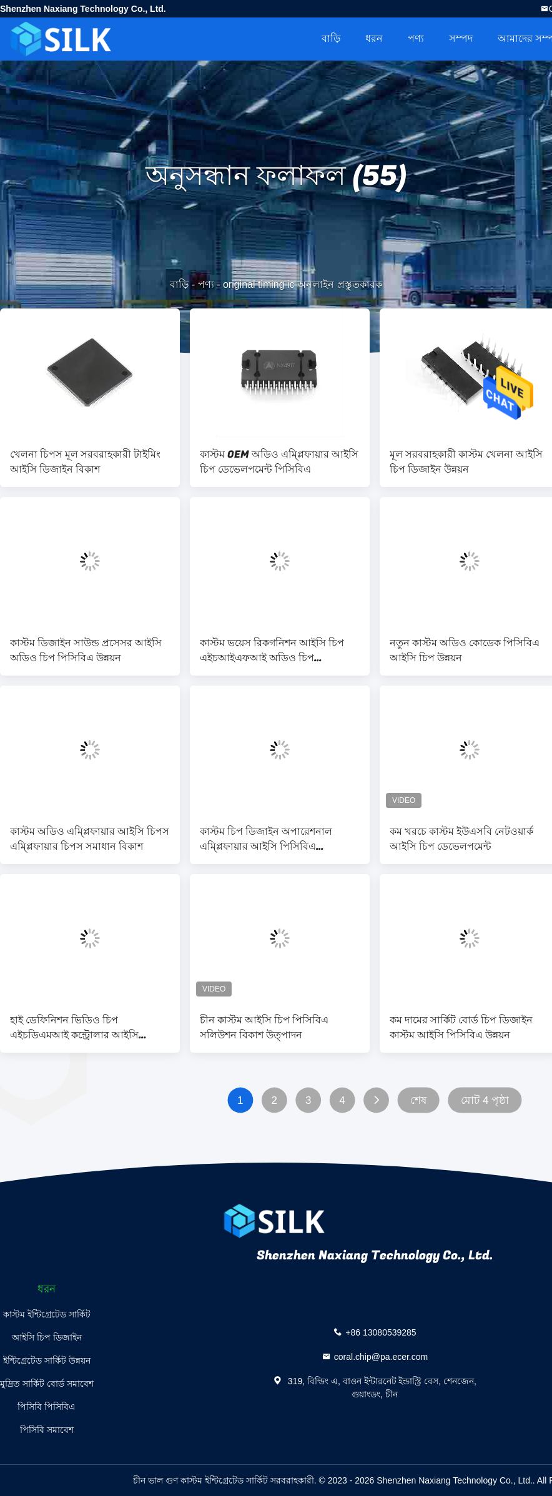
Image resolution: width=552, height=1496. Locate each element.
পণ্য (416, 38)
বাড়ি (331, 38)
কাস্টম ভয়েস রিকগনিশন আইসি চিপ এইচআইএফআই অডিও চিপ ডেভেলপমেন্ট (272, 651)
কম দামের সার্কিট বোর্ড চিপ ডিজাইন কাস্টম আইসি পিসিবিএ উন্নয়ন (461, 1028)
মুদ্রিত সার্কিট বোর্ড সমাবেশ (47, 1384)
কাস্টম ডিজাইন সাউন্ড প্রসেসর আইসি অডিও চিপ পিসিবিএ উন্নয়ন (86, 651)
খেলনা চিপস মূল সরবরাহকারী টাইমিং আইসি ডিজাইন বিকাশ (85, 462)
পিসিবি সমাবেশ (47, 1430)
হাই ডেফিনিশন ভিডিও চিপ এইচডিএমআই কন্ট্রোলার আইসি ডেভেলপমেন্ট (74, 1028)
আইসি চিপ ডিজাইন (47, 1337)
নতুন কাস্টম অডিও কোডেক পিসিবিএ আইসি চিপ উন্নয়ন (465, 651)
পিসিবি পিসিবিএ (46, 1407)
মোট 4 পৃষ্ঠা (485, 1100)
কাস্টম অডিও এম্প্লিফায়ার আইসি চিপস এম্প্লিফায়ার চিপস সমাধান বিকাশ (89, 839)
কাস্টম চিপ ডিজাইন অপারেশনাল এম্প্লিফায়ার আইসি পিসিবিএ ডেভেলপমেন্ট (266, 839)
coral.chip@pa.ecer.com (381, 1357)
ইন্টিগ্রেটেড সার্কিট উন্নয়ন (47, 1361)
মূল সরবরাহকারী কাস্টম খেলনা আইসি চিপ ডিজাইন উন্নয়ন (466, 462)
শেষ (418, 1100)
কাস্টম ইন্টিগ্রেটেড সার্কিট (47, 1314)
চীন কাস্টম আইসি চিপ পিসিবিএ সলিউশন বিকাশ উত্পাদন (264, 1028)
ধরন (374, 38)
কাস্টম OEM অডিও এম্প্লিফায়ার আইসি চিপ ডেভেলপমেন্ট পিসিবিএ (279, 462)
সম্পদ (461, 38)
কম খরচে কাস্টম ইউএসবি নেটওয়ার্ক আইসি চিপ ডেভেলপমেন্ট (461, 839)
